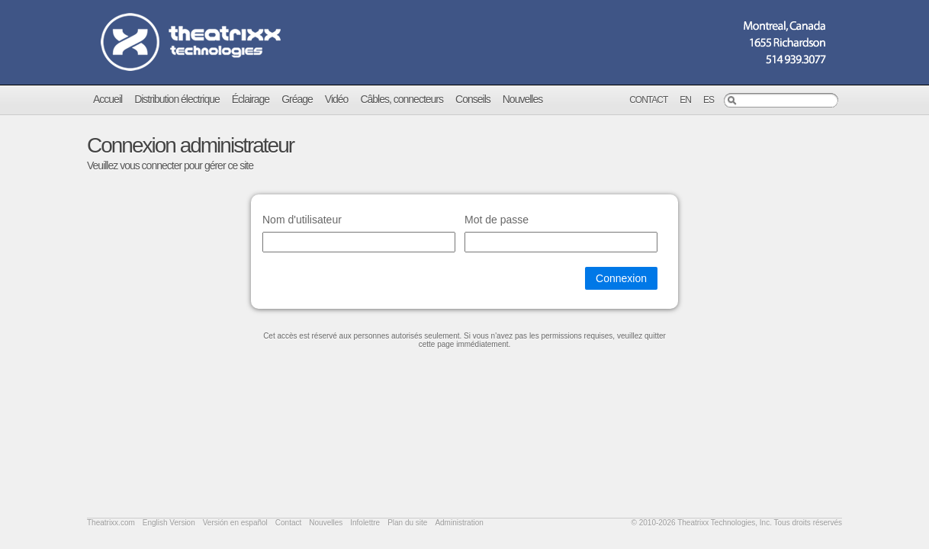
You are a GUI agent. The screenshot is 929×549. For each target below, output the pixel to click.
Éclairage (250, 99)
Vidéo (337, 99)
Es (708, 100)
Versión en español (235, 522)
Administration (459, 522)
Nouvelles (522, 99)
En (685, 100)
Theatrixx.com (111, 522)
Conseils (472, 99)
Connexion (621, 278)
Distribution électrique (177, 99)
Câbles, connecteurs (401, 99)
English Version (169, 522)
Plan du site (407, 522)
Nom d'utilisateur (302, 220)
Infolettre (365, 522)
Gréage (297, 99)
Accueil (107, 99)
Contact (648, 100)
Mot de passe (496, 220)
